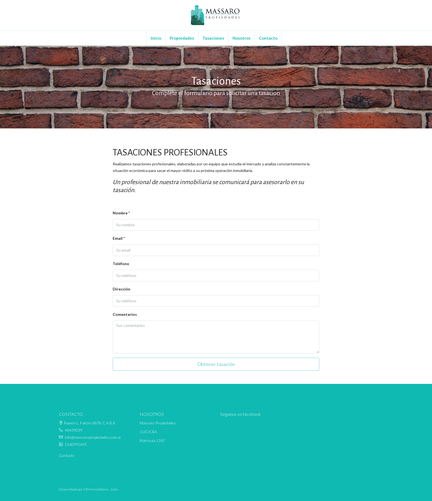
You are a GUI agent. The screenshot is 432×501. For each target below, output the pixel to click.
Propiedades (182, 38)
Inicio (156, 38)
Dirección (121, 289)
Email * (119, 238)
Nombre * (121, 213)
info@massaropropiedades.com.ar (93, 437)
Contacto (268, 38)
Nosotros (241, 38)
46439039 (73, 430)
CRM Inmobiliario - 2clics (100, 489)
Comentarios (125, 314)
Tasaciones (213, 38)
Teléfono (121, 263)
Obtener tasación (216, 364)
